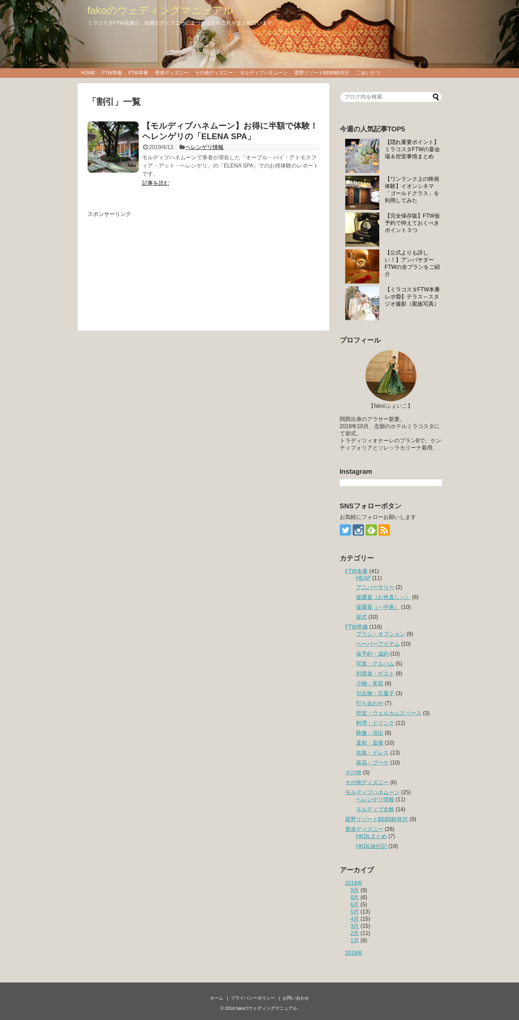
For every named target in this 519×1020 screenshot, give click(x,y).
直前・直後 (369, 743)
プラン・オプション (380, 634)
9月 (355, 890)
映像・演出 (369, 733)
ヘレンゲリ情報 (204, 147)
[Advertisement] (145, 266)
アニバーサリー (375, 587)
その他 (353, 772)
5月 (355, 912)
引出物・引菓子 (375, 693)
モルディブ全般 (375, 809)
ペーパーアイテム (378, 644)
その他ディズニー (214, 72)
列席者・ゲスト (375, 673)
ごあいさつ (368, 72)
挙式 (361, 617)
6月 (355, 904)
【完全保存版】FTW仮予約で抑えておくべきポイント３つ (412, 223)
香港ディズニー (171, 72)
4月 (355, 919)
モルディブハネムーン (264, 72)
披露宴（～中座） (378, 607)
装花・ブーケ (372, 763)
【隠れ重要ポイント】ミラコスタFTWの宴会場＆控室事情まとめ (412, 149)
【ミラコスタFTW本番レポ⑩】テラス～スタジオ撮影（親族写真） (412, 297)
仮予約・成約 (372, 654)
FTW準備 (112, 72)
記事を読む (155, 183)
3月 (355, 926)
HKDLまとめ (371, 836)
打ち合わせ (369, 703)
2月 (355, 933)
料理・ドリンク (375, 723)
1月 (355, 940)
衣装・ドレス (372, 753)
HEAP (363, 578)
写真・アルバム (375, 664)
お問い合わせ (296, 998)
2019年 (354, 883)
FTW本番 (138, 72)
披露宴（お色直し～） (383, 597)
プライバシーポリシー (253, 998)
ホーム (216, 998)
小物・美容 (369, 683)
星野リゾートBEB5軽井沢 (322, 72)
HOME (88, 72)
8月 (355, 897)
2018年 (354, 953)
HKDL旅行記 (371, 846)
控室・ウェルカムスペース (389, 713)
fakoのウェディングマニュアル (161, 10)
